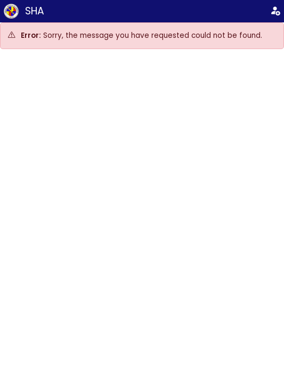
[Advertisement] (142, 138)
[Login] (275, 11)
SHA (34, 11)
